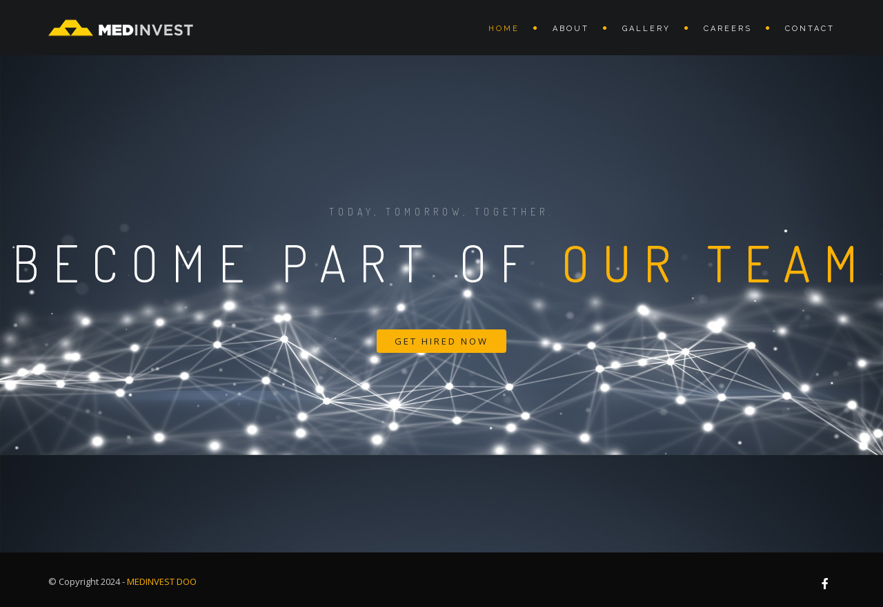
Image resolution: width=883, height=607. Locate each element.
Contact (810, 28)
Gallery (646, 28)
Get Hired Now (441, 341)
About (571, 28)
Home (503, 28)
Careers (728, 28)
